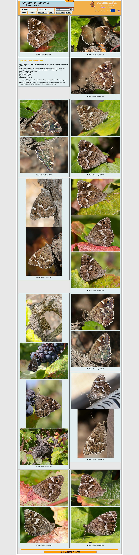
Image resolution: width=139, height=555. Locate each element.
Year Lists (60, 13)
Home (24, 13)
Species (32, 13)
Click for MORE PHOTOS (70, 552)
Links (51, 13)
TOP (69, 1)
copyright (103, 7)
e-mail (68, 13)
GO (71, 9)
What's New (42, 13)
